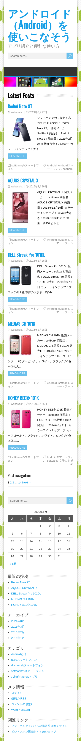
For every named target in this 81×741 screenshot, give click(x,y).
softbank (68, 169)
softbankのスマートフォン (27, 671)
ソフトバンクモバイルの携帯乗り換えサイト (39, 726)
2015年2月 (18, 632)
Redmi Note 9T (20, 106)
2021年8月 (18, 621)
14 (19, 482)
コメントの (21, 704)
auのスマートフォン (24, 659)
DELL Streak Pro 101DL (26, 254)
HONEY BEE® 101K (23, 398)
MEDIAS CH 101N (21, 323)
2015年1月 (18, 638)
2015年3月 (18, 626)
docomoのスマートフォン (27, 665)
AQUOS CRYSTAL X (23, 180)
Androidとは (19, 654)
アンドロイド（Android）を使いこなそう (39, 24)
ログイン (16, 692)
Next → (27, 482)
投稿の (18, 698)
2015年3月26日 (38, 186)
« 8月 (13, 563)
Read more (17, 156)
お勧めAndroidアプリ (24, 676)
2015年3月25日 (38, 404)
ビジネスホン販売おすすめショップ (33, 731)
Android (52, 165)
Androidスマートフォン (60, 167)
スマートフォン (64, 241)
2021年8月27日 (38, 112)
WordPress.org (20, 709)
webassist (17, 112)
